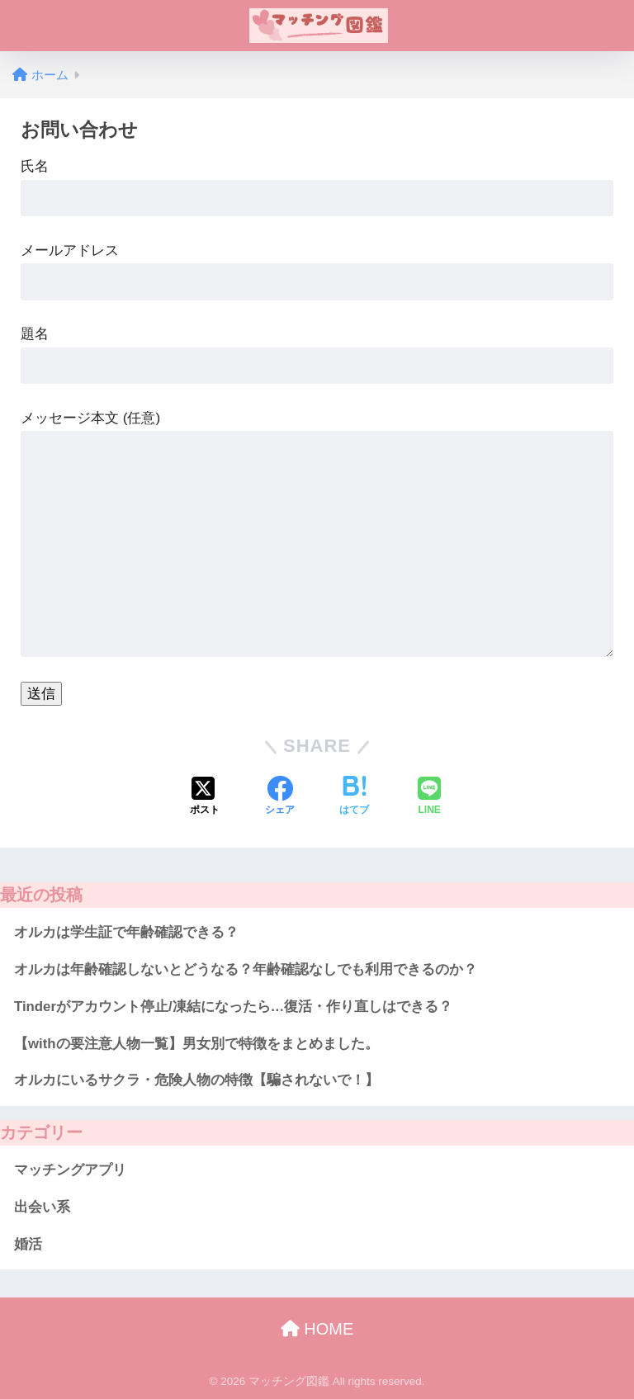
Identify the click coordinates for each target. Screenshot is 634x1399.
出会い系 (42, 1207)
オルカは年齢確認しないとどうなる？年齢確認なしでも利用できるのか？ (245, 969)
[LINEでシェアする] (429, 797)
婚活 (28, 1244)
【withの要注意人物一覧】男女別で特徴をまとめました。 (196, 1044)
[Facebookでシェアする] (280, 797)
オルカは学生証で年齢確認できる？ (126, 932)
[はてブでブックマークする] (354, 797)
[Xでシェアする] (205, 797)
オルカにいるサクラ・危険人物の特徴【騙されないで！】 (196, 1080)
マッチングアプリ (70, 1170)
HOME (317, 1329)
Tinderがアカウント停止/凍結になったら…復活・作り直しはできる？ (233, 1006)
